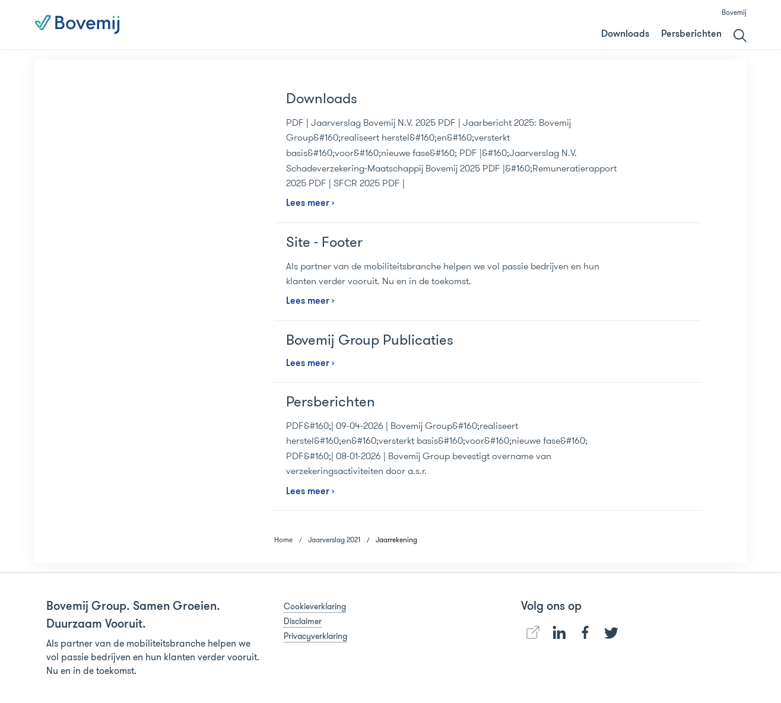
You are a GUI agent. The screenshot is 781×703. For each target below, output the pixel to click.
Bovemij (734, 12)
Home (283, 540)
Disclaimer (303, 621)
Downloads (625, 34)
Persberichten (691, 34)
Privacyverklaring (315, 636)
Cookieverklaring (315, 606)
